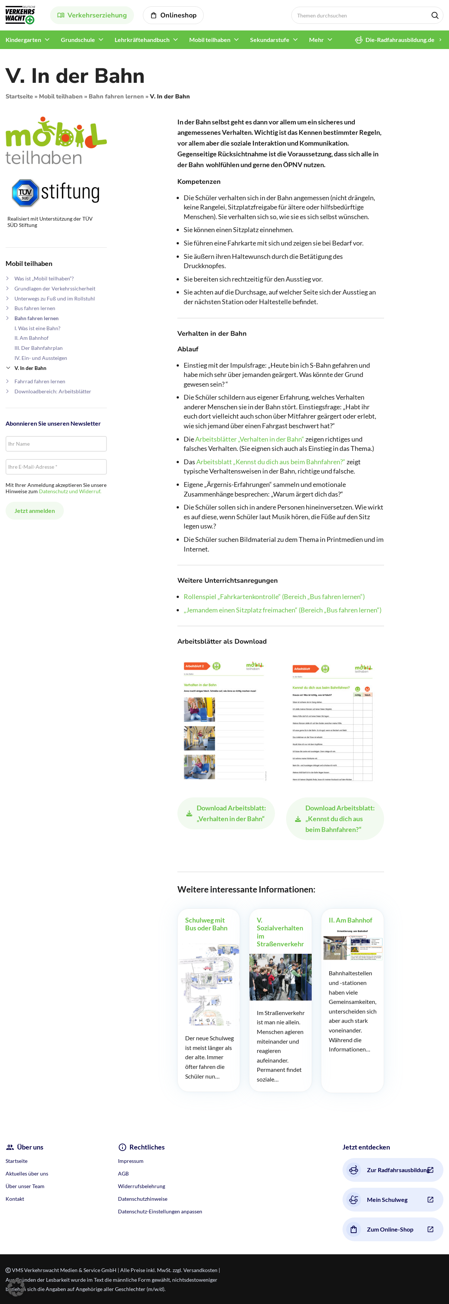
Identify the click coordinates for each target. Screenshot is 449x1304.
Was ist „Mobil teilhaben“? (44, 278)
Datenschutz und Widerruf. (70, 491)
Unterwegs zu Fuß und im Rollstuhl (54, 298)
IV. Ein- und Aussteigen (40, 358)
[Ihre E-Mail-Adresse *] (56, 467)
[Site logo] (20, 14)
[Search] (367, 15)
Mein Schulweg (376, 1199)
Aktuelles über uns (27, 1173)
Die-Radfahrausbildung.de (395, 40)
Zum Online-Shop (379, 1229)
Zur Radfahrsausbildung (388, 1169)
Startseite (19, 96)
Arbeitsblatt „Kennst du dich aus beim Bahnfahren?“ (270, 462)
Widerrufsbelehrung (141, 1186)
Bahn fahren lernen (116, 96)
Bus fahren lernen (34, 308)
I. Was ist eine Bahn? (37, 328)
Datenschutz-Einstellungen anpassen (160, 1211)
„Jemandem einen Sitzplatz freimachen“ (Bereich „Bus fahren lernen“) (282, 610)
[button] (16, 1287)
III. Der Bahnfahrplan (38, 348)
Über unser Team (25, 1186)
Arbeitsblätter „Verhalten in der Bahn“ (249, 439)
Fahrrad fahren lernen (39, 381)
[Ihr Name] (56, 444)
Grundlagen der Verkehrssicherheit (54, 288)
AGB (123, 1173)
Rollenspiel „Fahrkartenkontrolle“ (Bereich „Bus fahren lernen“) (274, 596)
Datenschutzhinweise (142, 1199)
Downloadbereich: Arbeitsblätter (52, 391)
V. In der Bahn (30, 368)
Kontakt (15, 1199)
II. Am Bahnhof (31, 338)
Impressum (131, 1161)
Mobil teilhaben (61, 96)
